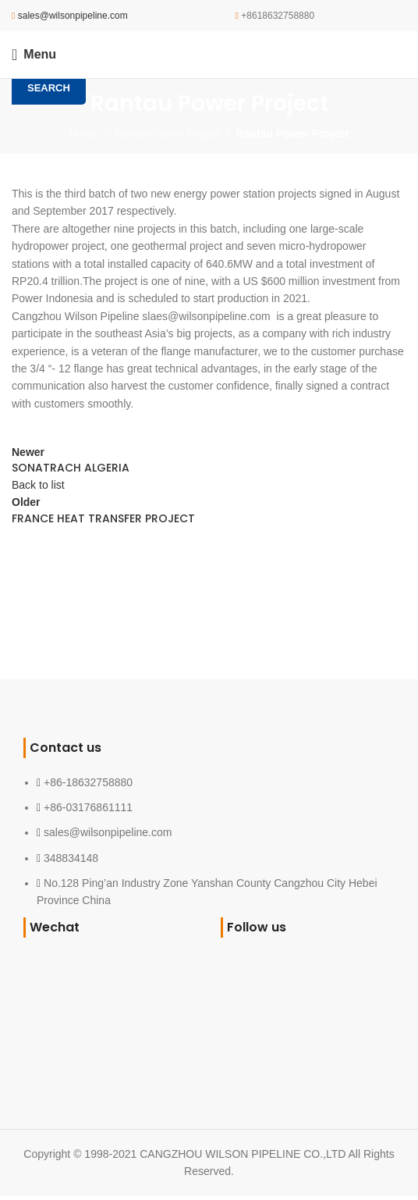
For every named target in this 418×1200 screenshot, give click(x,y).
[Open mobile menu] (34, 54)
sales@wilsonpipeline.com (73, 15)
